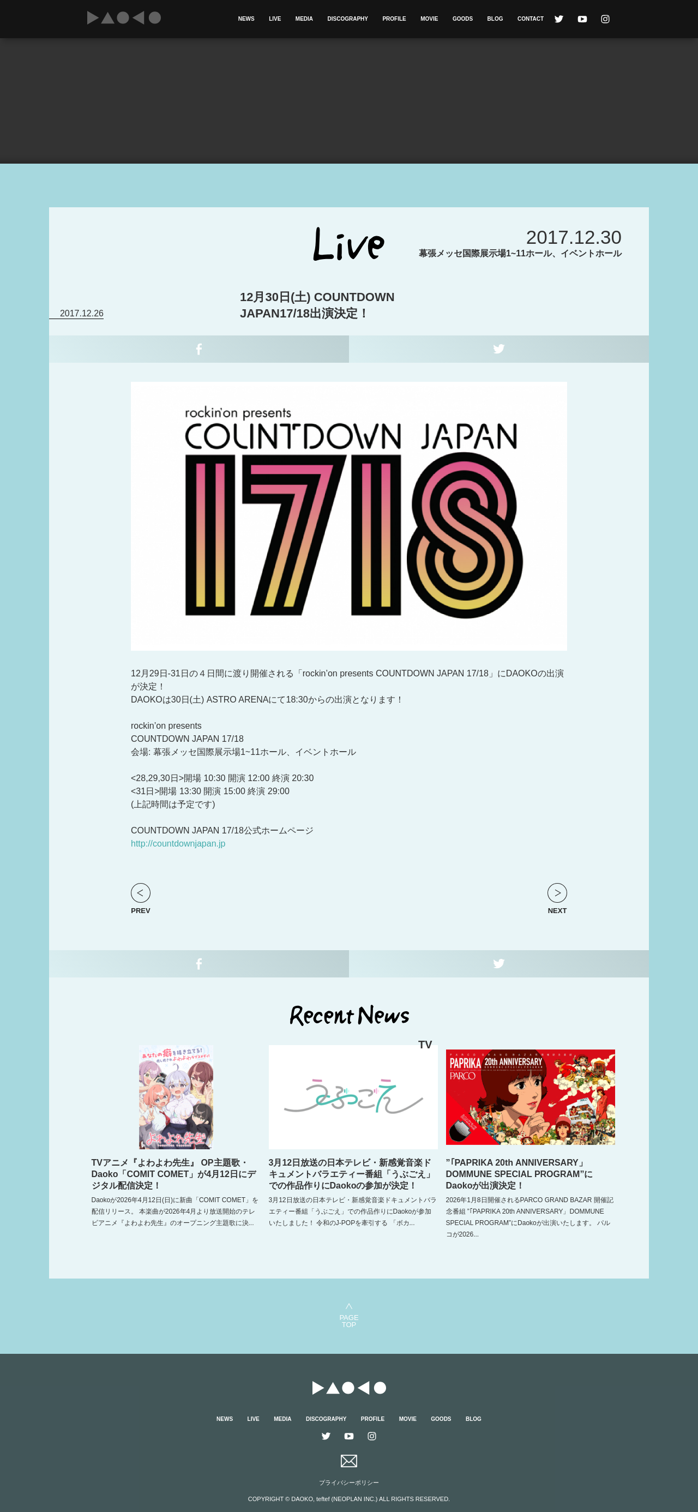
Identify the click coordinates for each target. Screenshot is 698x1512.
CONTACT (531, 19)
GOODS (463, 19)
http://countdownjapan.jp (178, 843)
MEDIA (304, 19)
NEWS (246, 19)
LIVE (275, 19)
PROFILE (394, 19)
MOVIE (429, 19)
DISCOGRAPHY (348, 19)
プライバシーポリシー (349, 1482)
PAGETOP (348, 1320)
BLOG (495, 19)
